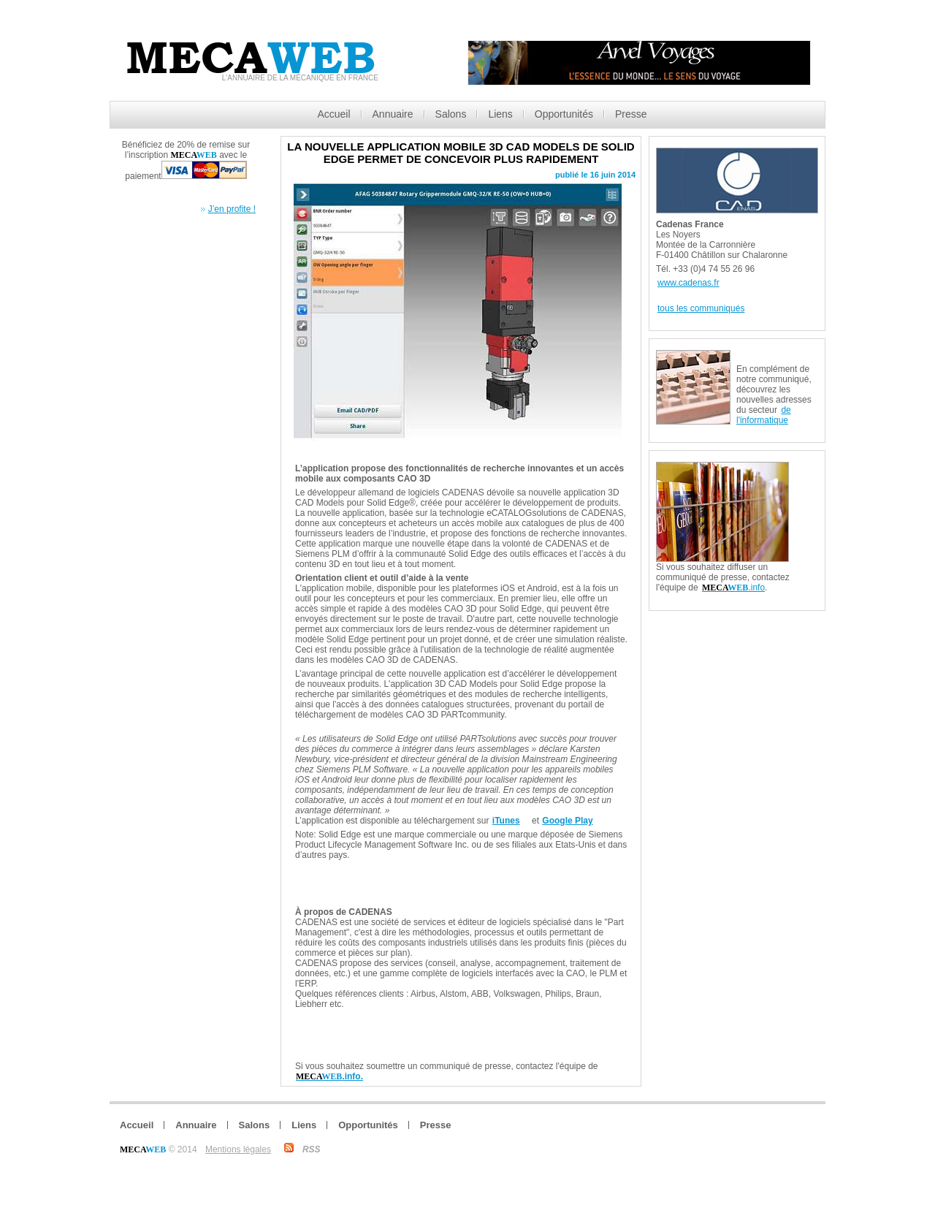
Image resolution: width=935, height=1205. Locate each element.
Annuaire (393, 114)
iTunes (506, 821)
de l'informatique (763, 415)
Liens (500, 114)
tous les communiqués (700, 308)
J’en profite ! (232, 209)
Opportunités (564, 114)
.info (733, 587)
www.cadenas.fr (688, 283)
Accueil (333, 114)
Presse (631, 114)
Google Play (567, 821)
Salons (451, 114)
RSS (311, 1149)
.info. (329, 1076)
